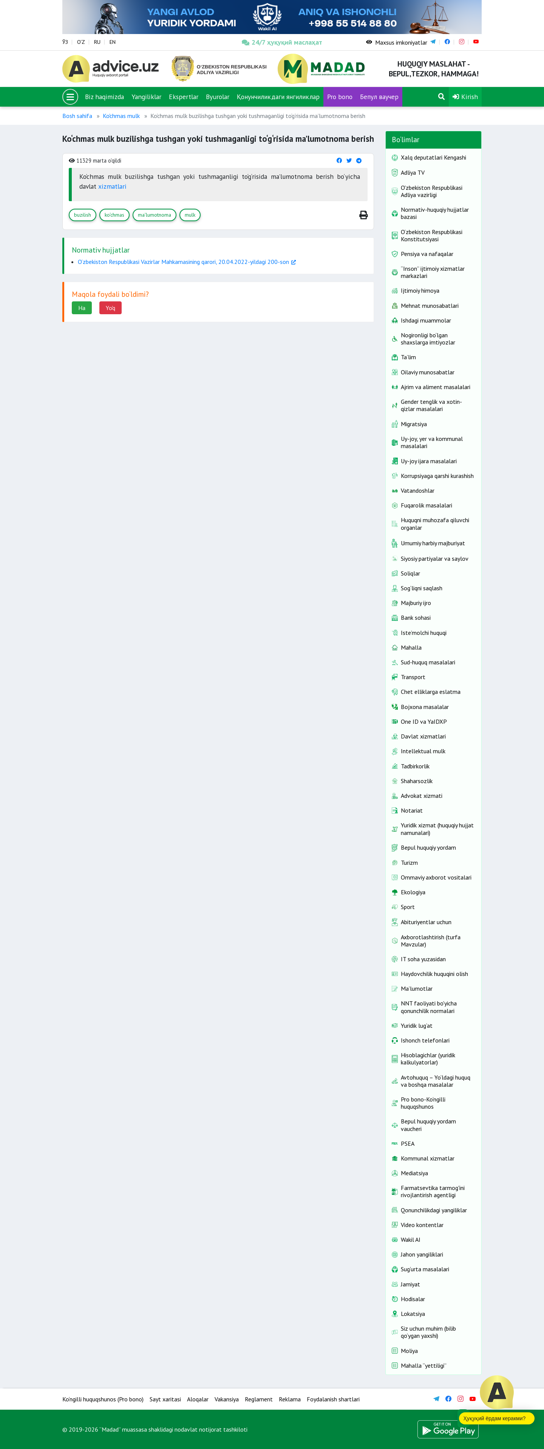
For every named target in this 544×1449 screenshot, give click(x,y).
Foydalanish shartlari (333, 1399)
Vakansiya (227, 1399)
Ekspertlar (183, 96)
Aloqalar (198, 1399)
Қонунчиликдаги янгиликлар (278, 96)
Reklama (290, 1399)
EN (113, 42)
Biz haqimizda (104, 96)
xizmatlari (112, 186)
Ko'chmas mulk (121, 115)
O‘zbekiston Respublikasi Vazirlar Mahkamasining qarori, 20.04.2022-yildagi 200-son (183, 261)
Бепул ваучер (379, 96)
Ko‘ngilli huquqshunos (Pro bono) (103, 1399)
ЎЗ (65, 42)
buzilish (82, 214)
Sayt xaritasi (165, 1399)
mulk (190, 214)
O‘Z (81, 42)
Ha (81, 308)
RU (97, 42)
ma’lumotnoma (154, 214)
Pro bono (339, 96)
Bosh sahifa (77, 115)
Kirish (465, 96)
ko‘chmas (114, 214)
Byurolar (217, 96)
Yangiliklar (146, 96)
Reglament (259, 1399)
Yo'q (110, 308)
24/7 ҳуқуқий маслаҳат (282, 42)
